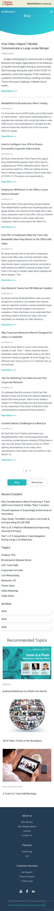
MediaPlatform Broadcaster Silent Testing (24, 103)
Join (27, 856)
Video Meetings (9, 590)
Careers (27, 831)
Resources (37, 482)
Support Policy (27, 905)
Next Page (30, 471)
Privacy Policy (14, 905)
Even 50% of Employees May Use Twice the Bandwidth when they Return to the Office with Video (26, 239)
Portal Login (27, 881)
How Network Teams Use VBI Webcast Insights (26, 288)
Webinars (7, 684)
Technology (27, 851)
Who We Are (27, 822)
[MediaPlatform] (8, 11)
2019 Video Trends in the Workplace (22, 740)
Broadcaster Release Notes (16, 560)
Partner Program (27, 876)
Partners (27, 845)
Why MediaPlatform (27, 826)
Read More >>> (9, 91)
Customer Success (27, 865)
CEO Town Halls (9, 565)
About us (27, 815)
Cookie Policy (40, 905)
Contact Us (27, 835)
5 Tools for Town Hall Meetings (19, 793)
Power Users (8, 585)
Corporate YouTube (12, 570)
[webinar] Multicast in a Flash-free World (24, 691)
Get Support (27, 872)
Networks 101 (8, 580)
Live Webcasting (10, 575)
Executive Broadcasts (12, 787)
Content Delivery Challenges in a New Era (23, 423)
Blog (17, 482)
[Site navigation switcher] (51, 11)
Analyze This (8, 555)
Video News (7, 595)
